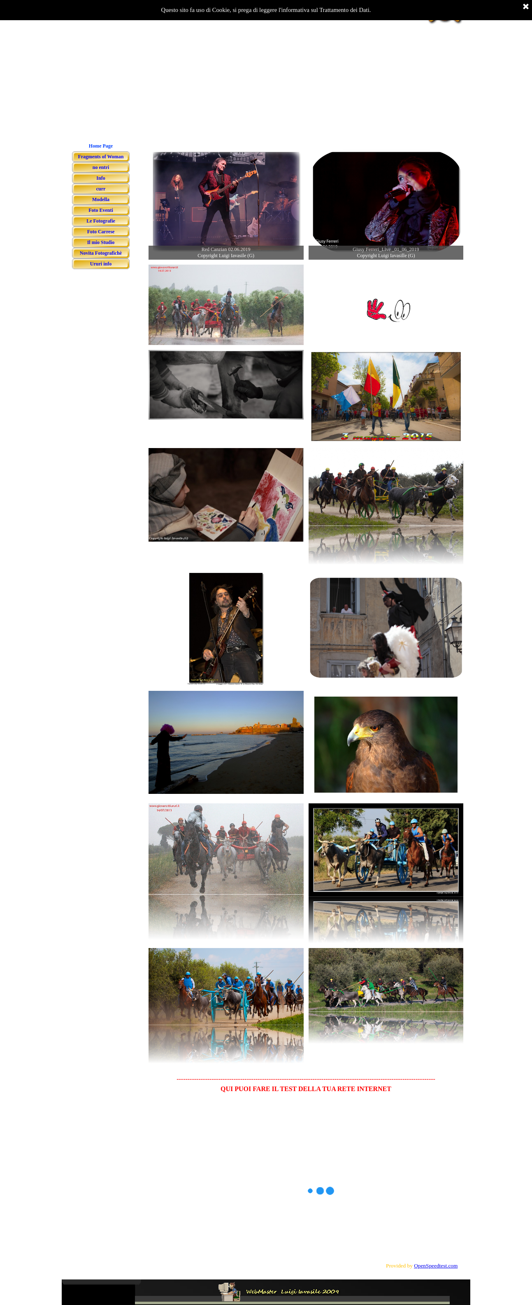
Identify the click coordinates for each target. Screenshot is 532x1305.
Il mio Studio (101, 242)
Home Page (101, 146)
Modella (100, 199)
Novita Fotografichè (101, 253)
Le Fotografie (100, 221)
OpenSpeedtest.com (436, 1266)
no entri (101, 167)
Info (100, 178)
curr (101, 189)
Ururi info (101, 264)
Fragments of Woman (100, 157)
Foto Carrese (101, 232)
